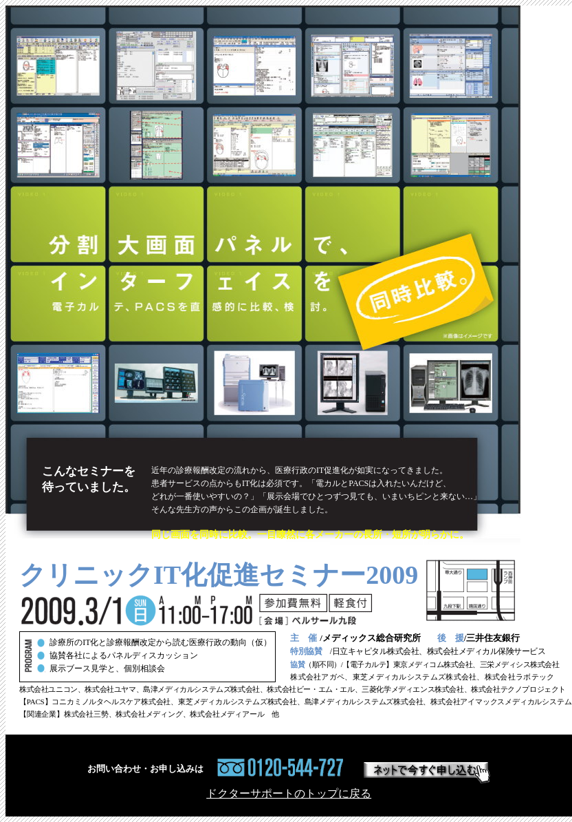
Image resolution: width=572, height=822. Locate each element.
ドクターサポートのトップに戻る (288, 793)
